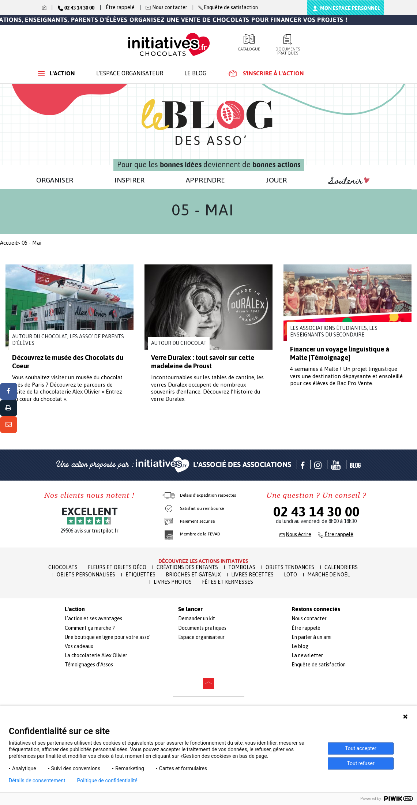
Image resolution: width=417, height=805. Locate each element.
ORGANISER (54, 180)
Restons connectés (316, 609)
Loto (290, 574)
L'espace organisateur (129, 73)
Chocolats (63, 567)
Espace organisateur (201, 637)
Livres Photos (173, 582)
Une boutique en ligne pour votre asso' (107, 637)
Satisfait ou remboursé (202, 508)
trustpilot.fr (105, 531)
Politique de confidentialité (107, 780)
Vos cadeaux (79, 646)
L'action (56, 73)
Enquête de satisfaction (319, 664)
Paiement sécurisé (197, 521)
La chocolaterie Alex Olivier (96, 655)
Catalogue (249, 42)
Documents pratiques (288, 44)
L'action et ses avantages (93, 618)
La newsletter (307, 655)
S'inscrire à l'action (266, 73)
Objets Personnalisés (86, 574)
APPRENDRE (205, 180)
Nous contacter (309, 618)
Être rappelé (120, 7)
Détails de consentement (37, 780)
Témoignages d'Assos (89, 664)
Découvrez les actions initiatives (203, 561)
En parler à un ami (311, 637)
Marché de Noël (328, 574)
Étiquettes (140, 574)
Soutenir (349, 181)
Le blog (195, 73)
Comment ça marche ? (90, 628)
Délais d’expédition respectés (208, 495)
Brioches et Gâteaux (193, 574)
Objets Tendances (290, 567)
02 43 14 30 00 (316, 511)
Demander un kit (196, 618)
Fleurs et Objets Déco (117, 567)
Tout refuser (360, 763)
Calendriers (341, 567)
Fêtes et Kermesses (227, 582)
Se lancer (190, 609)
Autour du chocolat (179, 343)
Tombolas (241, 567)
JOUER (276, 180)
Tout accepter (360, 748)
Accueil (8, 243)
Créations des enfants (187, 567)
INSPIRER (129, 180)
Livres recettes (252, 574)
